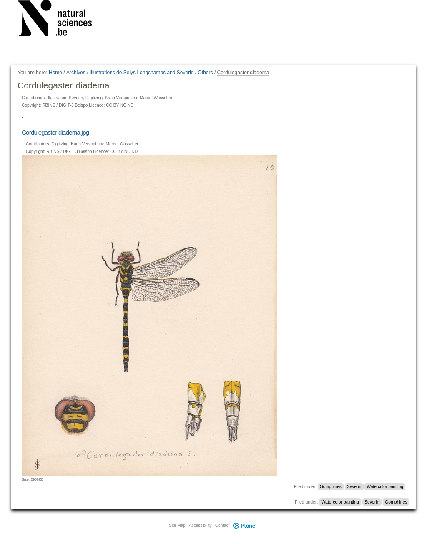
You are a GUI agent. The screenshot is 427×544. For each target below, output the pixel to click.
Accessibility (200, 525)
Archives (75, 72)
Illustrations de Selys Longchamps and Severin (141, 72)
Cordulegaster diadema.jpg (55, 132)
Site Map (177, 525)
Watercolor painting (385, 486)
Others (205, 72)
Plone (244, 525)
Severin (354, 486)
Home (55, 72)
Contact (222, 525)
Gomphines (331, 486)
